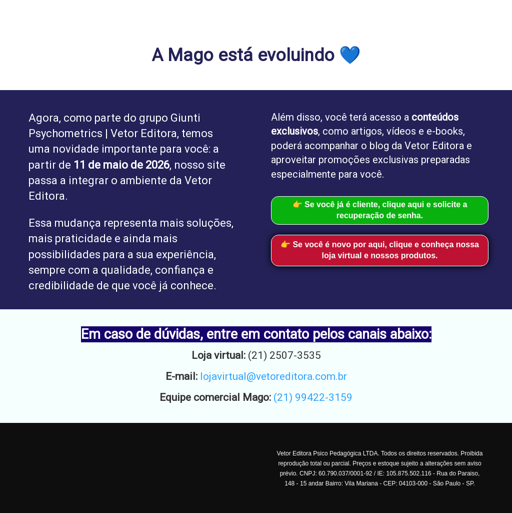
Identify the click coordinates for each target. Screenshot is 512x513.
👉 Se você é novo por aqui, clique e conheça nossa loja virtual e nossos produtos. (379, 250)
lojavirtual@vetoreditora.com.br (273, 376)
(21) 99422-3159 (313, 397)
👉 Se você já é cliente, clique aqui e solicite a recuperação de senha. (380, 210)
